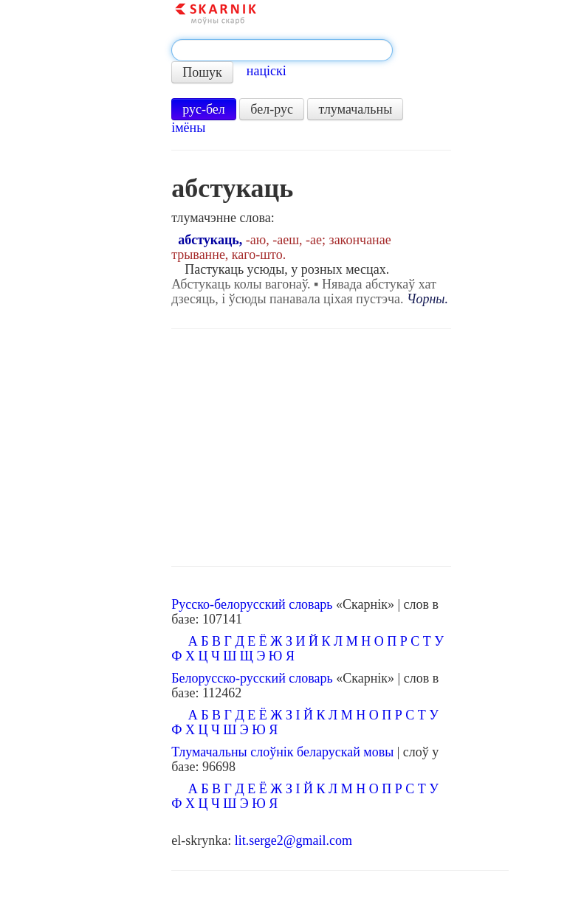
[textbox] (282, 50)
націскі (266, 70)
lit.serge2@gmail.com (293, 840)
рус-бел (203, 109)
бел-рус (271, 109)
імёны (188, 127)
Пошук (202, 72)
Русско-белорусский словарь (251, 604)
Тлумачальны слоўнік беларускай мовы (282, 752)
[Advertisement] (311, 448)
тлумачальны (355, 109)
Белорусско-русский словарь (252, 678)
